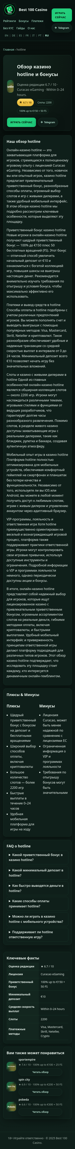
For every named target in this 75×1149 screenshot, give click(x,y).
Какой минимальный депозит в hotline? (36, 873)
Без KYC (8, 28)
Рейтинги (9, 21)
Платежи (37, 21)
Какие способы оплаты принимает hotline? (29, 903)
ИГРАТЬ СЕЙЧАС (60, 15)
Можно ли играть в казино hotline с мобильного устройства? (36, 919)
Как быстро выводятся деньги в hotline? (36, 888)
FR (27, 35)
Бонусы (24, 21)
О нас (31, 28)
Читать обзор (40, 1072)
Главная (8, 49)
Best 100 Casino (33, 9)
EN (6, 35)
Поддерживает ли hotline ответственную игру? (31, 934)
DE (13, 35)
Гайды (20, 28)
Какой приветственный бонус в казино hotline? (36, 857)
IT (33, 35)
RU (47, 35)
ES (20, 35)
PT (39, 35)
